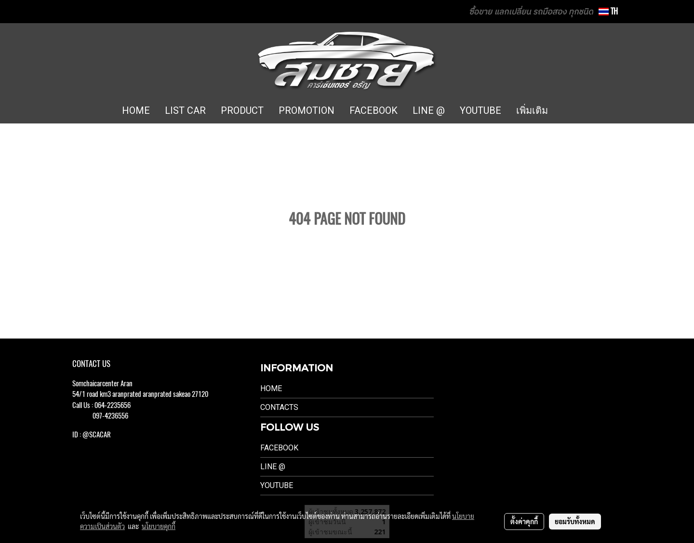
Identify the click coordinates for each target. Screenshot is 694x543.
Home (271, 388)
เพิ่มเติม (532, 110)
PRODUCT (242, 110)
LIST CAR (185, 110)
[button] (569, 111)
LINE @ (429, 110)
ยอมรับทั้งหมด (575, 521)
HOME (136, 110)
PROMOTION (306, 110)
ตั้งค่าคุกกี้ (524, 521)
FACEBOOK (373, 110)
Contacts (279, 407)
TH (608, 11)
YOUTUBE (480, 110)
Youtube (276, 485)
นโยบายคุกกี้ (158, 526)
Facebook (279, 447)
